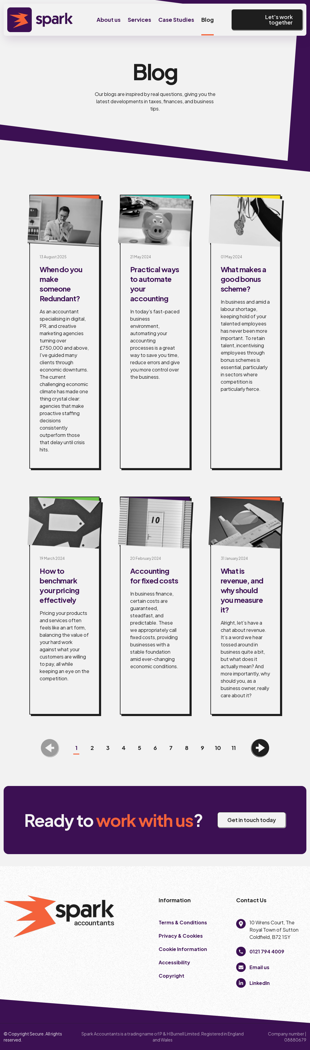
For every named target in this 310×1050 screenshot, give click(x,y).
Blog (207, 19)
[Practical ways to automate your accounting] (155, 332)
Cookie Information (183, 949)
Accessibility (174, 962)
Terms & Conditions (183, 922)
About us (108, 19)
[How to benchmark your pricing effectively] (64, 606)
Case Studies (176, 19)
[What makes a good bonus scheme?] (245, 332)
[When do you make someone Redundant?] (64, 332)
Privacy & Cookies (181, 936)
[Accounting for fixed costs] (155, 606)
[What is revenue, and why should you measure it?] (245, 606)
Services (139, 19)
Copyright (172, 975)
